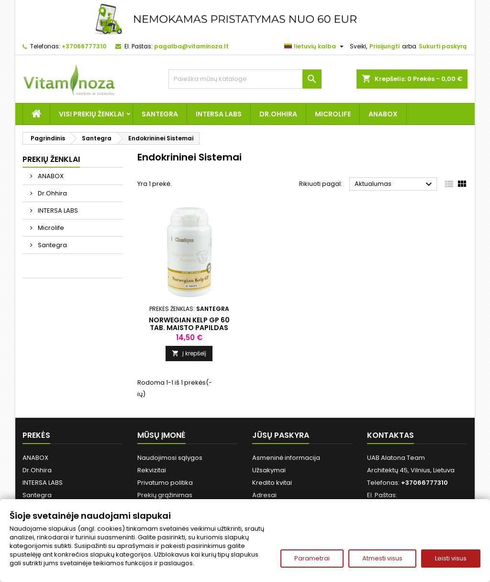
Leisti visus (451, 558)
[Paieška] (245, 79)
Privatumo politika (165, 482)
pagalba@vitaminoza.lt (191, 46)
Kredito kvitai (272, 482)
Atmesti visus (382, 558)
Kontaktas (390, 435)
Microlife (333, 114)
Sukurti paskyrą (443, 46)
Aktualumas (394, 184)
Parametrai (312, 558)
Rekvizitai (151, 470)
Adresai (264, 495)
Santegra (160, 114)
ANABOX (383, 114)
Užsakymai (269, 470)
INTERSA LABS (219, 114)
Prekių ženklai (51, 159)
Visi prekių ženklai (91, 114)
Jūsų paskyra (280, 435)
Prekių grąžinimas (164, 495)
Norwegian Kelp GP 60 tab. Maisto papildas (189, 323)
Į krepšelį (189, 353)
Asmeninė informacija (286, 457)
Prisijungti (384, 46)
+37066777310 (84, 46)
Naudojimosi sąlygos (169, 457)
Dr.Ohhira (278, 114)
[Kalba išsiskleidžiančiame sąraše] (315, 46)
